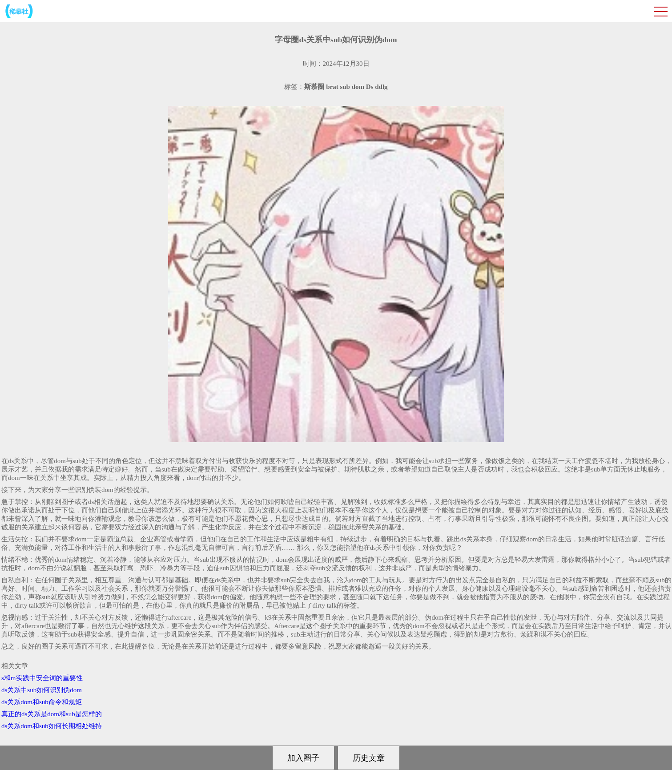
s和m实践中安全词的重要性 (42, 677)
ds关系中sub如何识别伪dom (41, 689)
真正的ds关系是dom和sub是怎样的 (51, 714)
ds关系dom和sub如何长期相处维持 (51, 726)
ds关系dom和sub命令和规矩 (41, 701)
